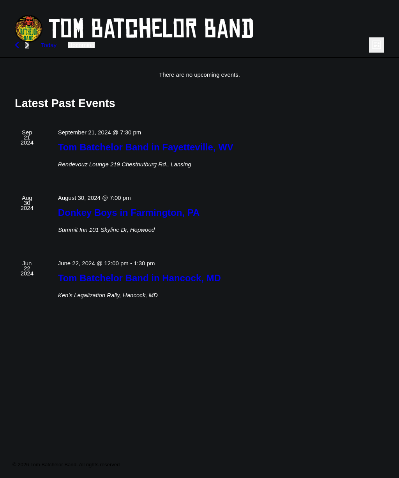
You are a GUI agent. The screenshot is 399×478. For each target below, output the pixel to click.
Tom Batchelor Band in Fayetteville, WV (145, 204)
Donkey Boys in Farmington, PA (129, 270)
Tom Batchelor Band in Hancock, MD (139, 335)
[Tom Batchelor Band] (183, 28)
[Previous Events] (17, 102)
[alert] (199, 131)
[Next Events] (27, 102)
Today (48, 102)
